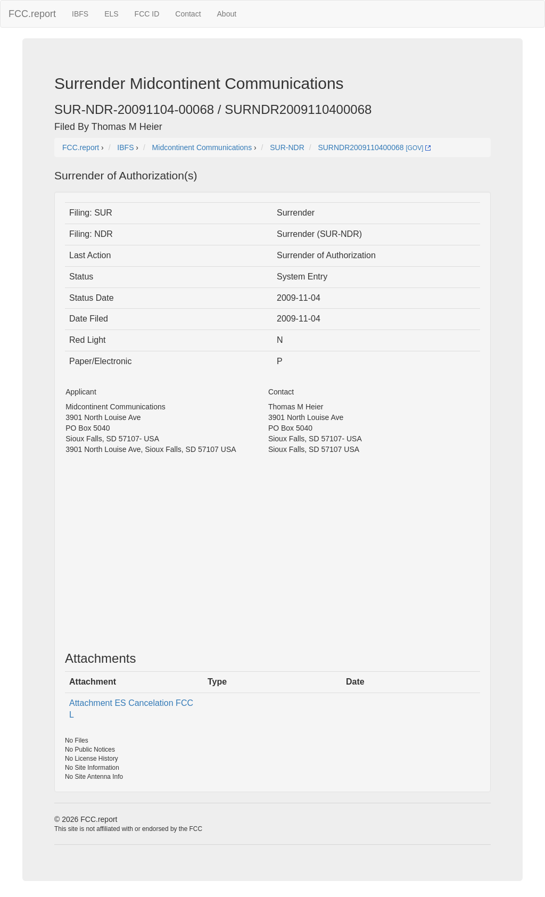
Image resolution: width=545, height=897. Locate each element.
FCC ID (147, 14)
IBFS (80, 14)
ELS (111, 14)
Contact (188, 14)
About (227, 14)
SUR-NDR (287, 147)
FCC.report (32, 14)
